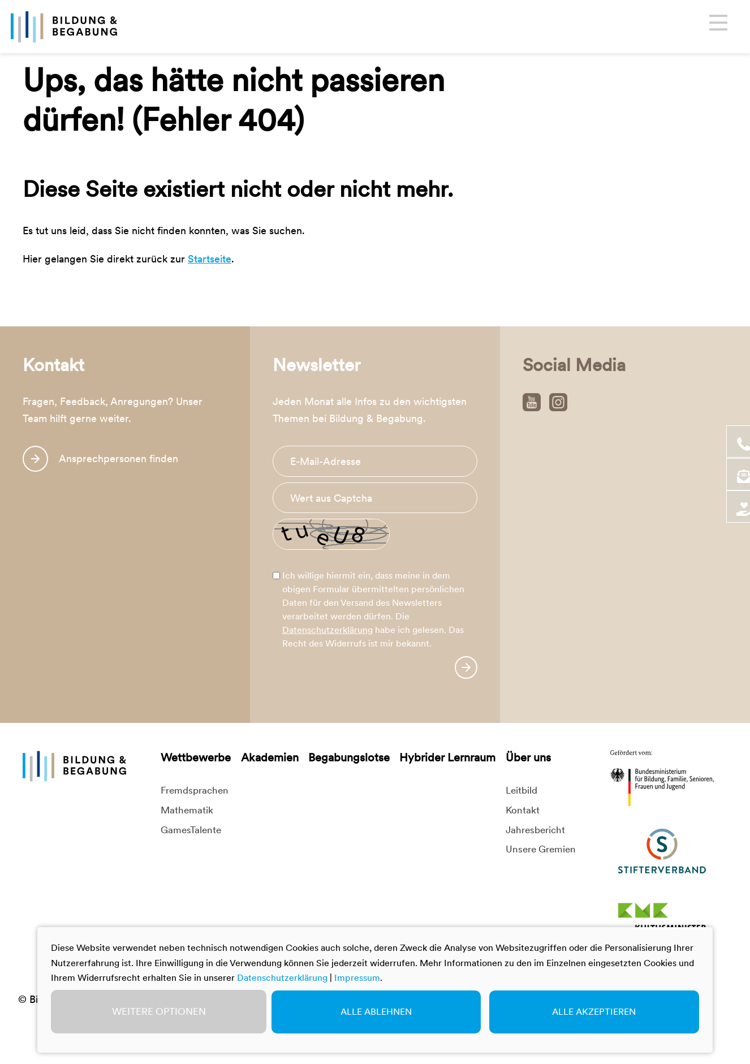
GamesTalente (191, 829)
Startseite (209, 259)
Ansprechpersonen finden (118, 458)
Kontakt (523, 810)
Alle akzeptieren (594, 1011)
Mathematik (187, 810)
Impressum (357, 977)
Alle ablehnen (376, 1011)
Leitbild (521, 790)
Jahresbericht (535, 829)
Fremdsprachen (195, 790)
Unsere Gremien (541, 849)
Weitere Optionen (159, 1011)
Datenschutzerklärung (327, 629)
